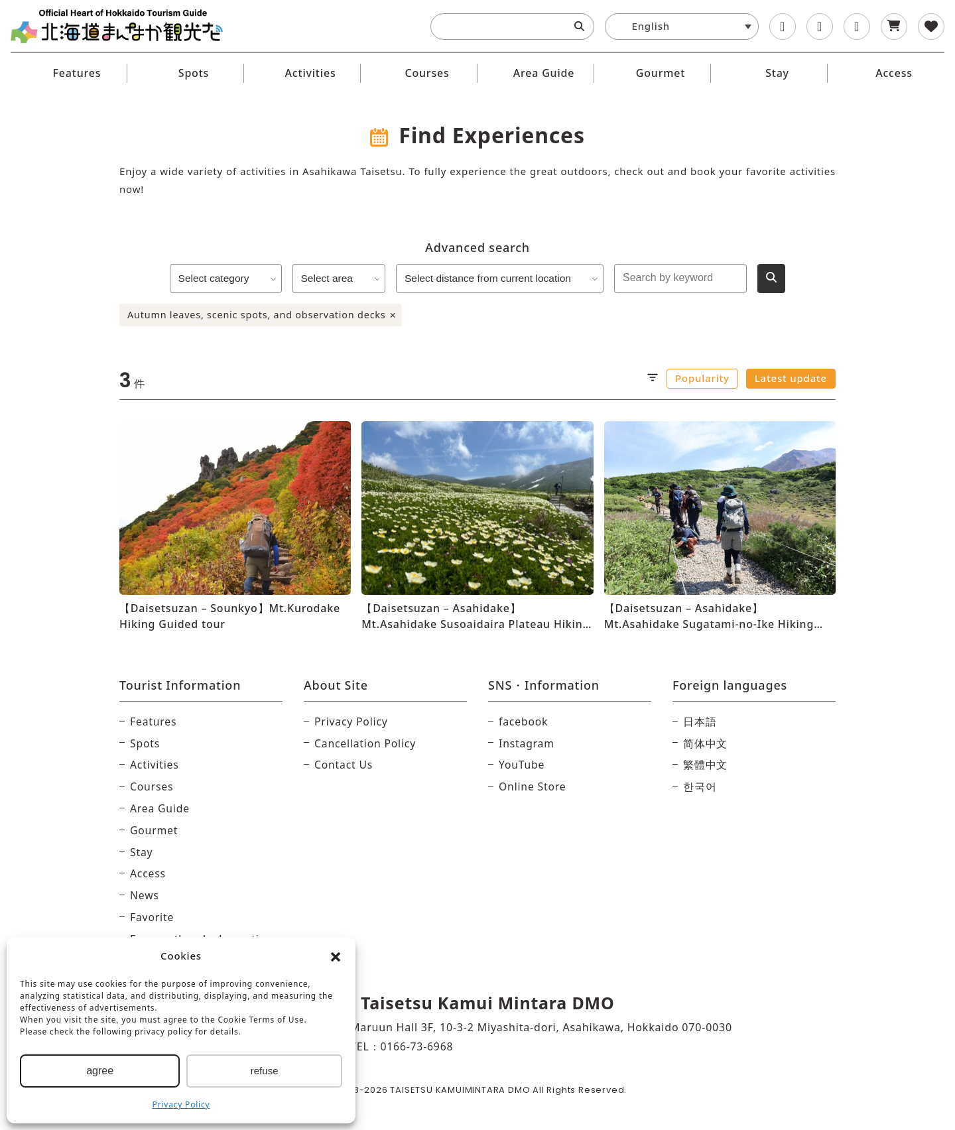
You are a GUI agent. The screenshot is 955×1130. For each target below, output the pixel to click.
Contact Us (343, 764)
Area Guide (544, 73)
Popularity (702, 378)
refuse (265, 1070)
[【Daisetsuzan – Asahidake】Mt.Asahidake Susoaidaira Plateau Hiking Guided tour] (477, 526)
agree (99, 1070)
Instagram (527, 743)
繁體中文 (705, 764)
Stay (777, 73)
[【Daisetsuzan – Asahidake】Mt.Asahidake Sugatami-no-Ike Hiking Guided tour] (720, 526)
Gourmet (660, 73)
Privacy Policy (181, 1104)
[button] (335, 956)
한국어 (699, 786)
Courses (427, 73)
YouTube (522, 764)
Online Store (533, 786)
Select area (338, 278)
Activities (310, 73)
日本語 (699, 721)
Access (894, 73)
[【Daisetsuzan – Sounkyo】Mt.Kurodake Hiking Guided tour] (235, 526)
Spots (193, 73)
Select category (223, 278)
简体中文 (705, 743)
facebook (523, 721)
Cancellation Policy (365, 743)
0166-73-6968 (417, 1046)
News (144, 895)
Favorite (152, 917)
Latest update (791, 378)
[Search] (579, 26)
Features (77, 73)
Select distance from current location (503, 278)
